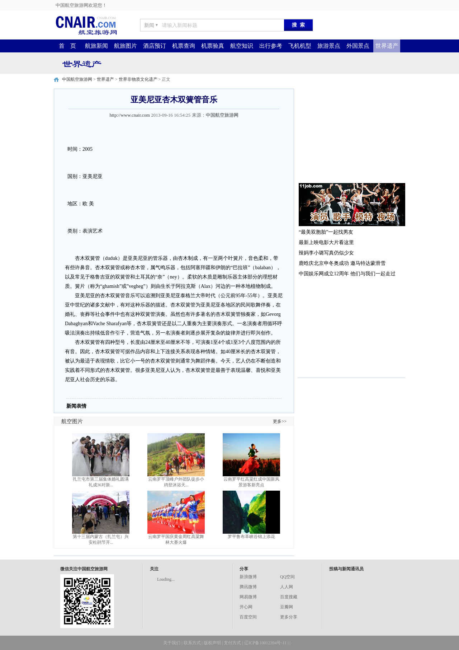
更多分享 (288, 616)
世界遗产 (386, 46)
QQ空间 (287, 576)
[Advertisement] (351, 133)
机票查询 (183, 46)
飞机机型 (299, 46)
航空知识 (241, 46)
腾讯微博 (248, 586)
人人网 (286, 586)
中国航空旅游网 (77, 79)
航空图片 (72, 421)
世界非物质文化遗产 (138, 79)
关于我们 (171, 642)
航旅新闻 (96, 46)
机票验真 (212, 46)
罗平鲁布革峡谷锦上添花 (251, 536)
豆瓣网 (286, 606)
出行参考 (270, 46)
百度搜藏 (288, 596)
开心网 (246, 606)
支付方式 (232, 642)
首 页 (67, 46)
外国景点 (357, 46)
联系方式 (192, 642)
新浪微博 (248, 576)
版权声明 (212, 642)
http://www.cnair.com (129, 115)
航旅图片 (125, 46)
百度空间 (248, 616)
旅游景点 (328, 46)
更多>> (280, 421)
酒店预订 (154, 46)
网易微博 (248, 596)
